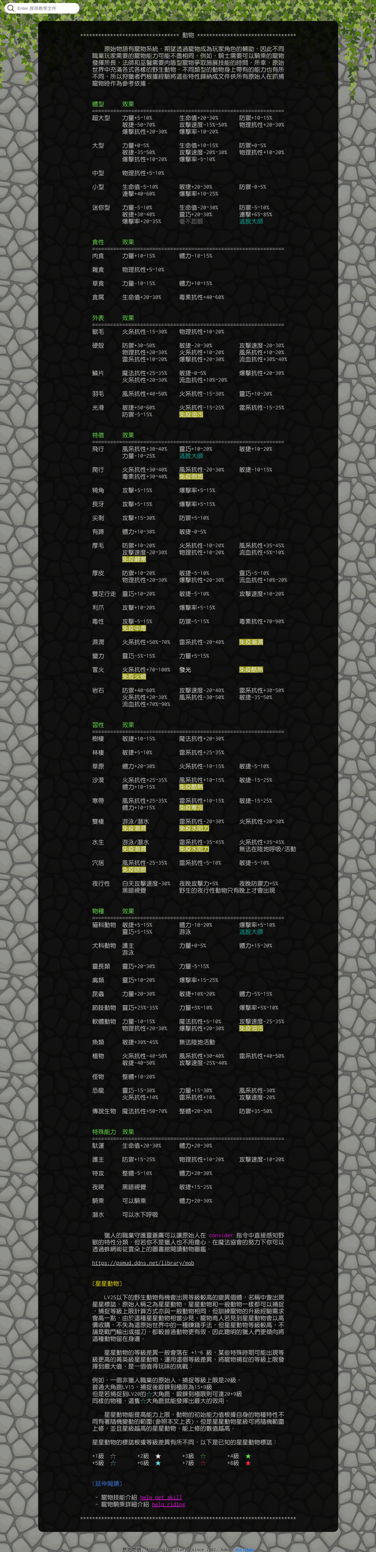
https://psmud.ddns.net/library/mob (143, 1263)
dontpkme (244, 1549)
